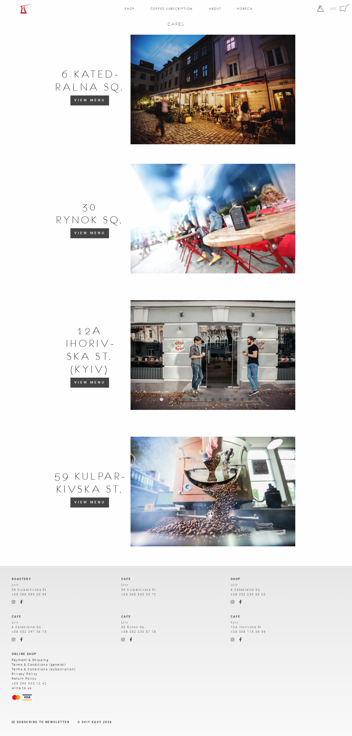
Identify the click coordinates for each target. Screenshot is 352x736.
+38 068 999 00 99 (29, 594)
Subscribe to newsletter (41, 722)
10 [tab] (227, 399)
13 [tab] (249, 399)
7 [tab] (227, 263)
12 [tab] (242, 399)
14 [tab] (256, 399)
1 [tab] (183, 263)
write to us (22, 688)
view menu (89, 100)
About (215, 8)
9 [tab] (242, 263)
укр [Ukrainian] (333, 8)
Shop (130, 8)
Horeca (245, 8)
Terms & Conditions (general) (39, 664)
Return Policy (24, 678)
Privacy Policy (25, 674)
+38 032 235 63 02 (248, 594)
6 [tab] (220, 263)
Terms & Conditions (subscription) (44, 669)
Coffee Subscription (172, 8)
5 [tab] (212, 263)
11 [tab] (234, 399)
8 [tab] (234, 263)
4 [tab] (205, 263)
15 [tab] (264, 399)
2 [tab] (190, 263)
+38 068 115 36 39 (248, 631)
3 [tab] (198, 263)
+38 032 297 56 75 (29, 631)
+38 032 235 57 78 (138, 631)
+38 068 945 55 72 (138, 594)
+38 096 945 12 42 (29, 683)
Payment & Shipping (30, 660)
